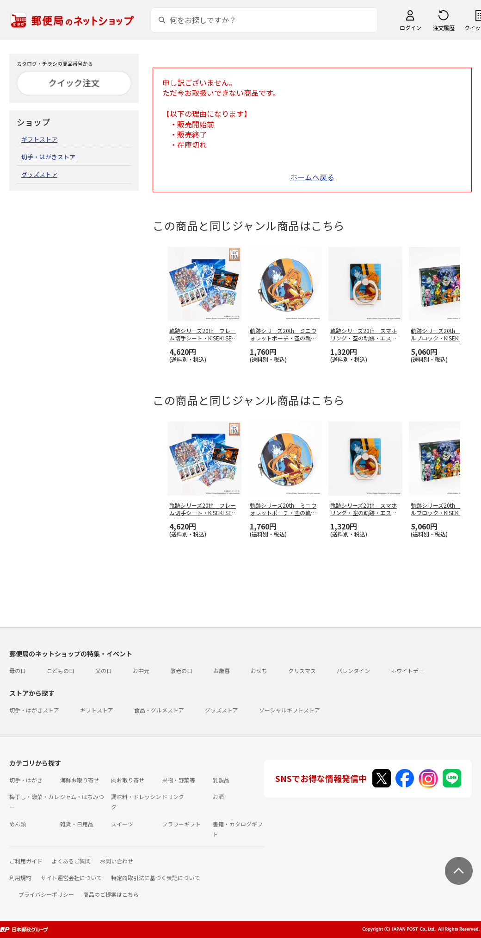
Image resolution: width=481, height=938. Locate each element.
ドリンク (173, 796)
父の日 (103, 670)
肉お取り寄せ (127, 780)
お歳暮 (221, 670)
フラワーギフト (181, 824)
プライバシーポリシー (46, 894)
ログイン (410, 27)
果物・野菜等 (178, 780)
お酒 (218, 796)
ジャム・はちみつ (82, 796)
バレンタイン (353, 670)
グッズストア (39, 174)
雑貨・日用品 (76, 824)
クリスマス (302, 670)
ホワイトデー (407, 670)
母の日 (17, 670)
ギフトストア (39, 139)
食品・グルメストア (159, 710)
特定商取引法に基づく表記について (155, 877)
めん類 (17, 824)
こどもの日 (60, 670)
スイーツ (122, 824)
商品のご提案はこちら (111, 894)
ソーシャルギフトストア (289, 710)
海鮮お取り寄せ (79, 780)
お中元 (141, 670)
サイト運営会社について (71, 877)
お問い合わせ (116, 861)
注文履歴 (443, 27)
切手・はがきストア (48, 156)
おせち (259, 670)
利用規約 (20, 877)
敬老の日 (181, 670)
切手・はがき (26, 780)
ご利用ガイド (26, 861)
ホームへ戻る (312, 177)
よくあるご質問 (71, 861)
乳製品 (221, 780)
